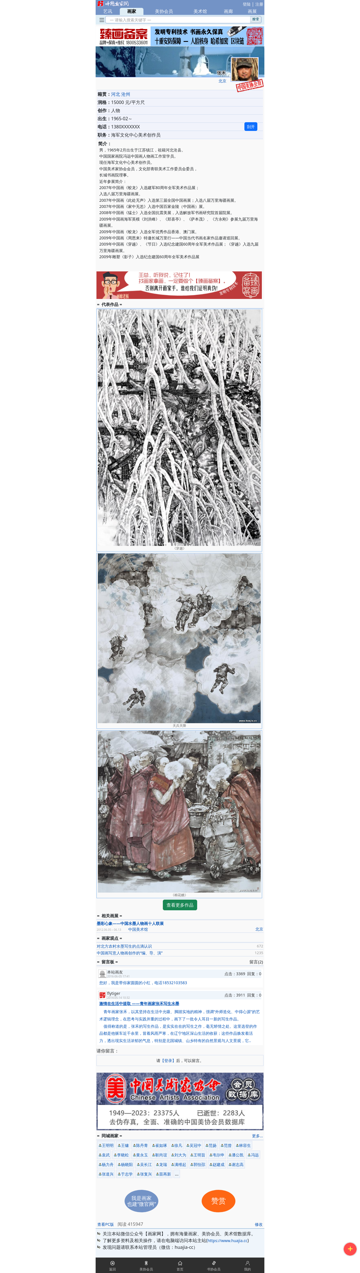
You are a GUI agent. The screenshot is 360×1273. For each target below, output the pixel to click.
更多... (257, 1135)
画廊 (228, 11)
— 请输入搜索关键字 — (129, 19)
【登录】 (168, 1060)
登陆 (247, 4)
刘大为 (180, 1155)
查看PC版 (105, 1224)
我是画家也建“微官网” (141, 1201)
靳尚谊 (161, 1155)
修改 (259, 1224)
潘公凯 (238, 1155)
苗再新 (165, 1174)
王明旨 (199, 1155)
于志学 (127, 1174)
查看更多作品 (180, 905)
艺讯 (107, 11)
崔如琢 (161, 1145)
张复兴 (146, 1174)
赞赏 (218, 1201)
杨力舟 (108, 1164)
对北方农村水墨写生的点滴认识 (124, 946)
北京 (222, 80)
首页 (180, 1269)
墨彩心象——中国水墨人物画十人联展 (130, 923)
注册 (259, 4)
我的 (247, 1269)
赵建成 (218, 1164)
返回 (112, 1269)
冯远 (255, 1155)
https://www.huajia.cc (228, 1240)
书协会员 (213, 1269)
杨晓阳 (127, 1164)
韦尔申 (218, 1155)
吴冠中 (195, 1145)
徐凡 (178, 1145)
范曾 (228, 1145)
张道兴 (108, 1174)
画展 (252, 11)
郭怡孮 (199, 1164)
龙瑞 (163, 1164)
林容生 (245, 1145)
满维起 (180, 1164)
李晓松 (123, 1155)
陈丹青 (142, 1145)
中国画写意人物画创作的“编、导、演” (130, 953)
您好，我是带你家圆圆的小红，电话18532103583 (143, 982)
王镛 (125, 1145)
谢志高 (238, 1164)
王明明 (108, 1145)
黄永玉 (142, 1155)
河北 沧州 (120, 94)
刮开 (251, 126)
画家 (131, 11)
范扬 (213, 1145)
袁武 (106, 1155)
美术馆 (200, 11)
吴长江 (146, 1164)
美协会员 (164, 11)
